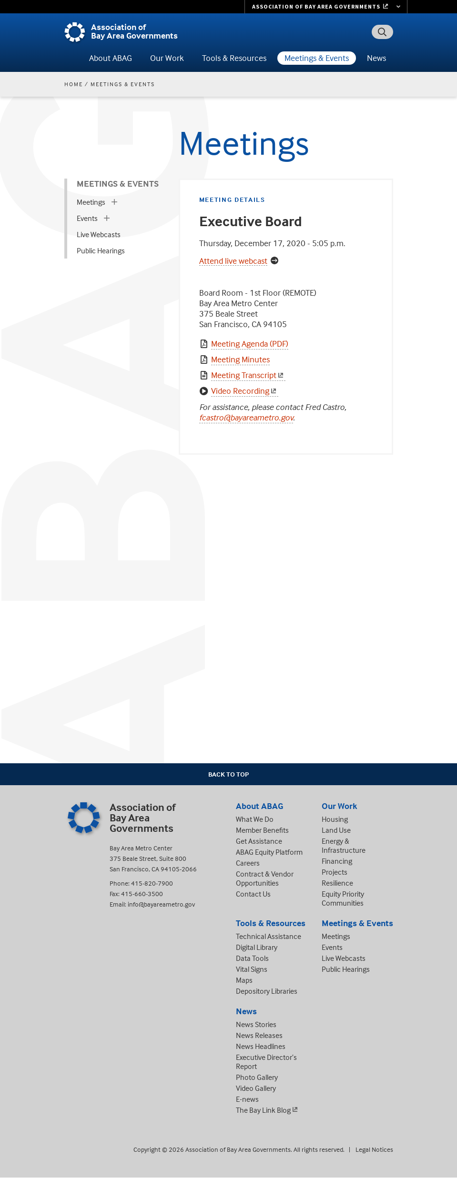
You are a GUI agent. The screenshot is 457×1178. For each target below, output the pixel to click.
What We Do (255, 819)
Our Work (167, 57)
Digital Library (256, 947)
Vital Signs (251, 969)
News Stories (256, 1024)
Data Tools (252, 958)
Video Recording (244, 390)
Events (87, 218)
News (376, 57)
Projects (334, 872)
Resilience (337, 883)
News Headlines (260, 1046)
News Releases (259, 1035)
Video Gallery (256, 1088)
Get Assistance (259, 841)
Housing (335, 819)
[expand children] (114, 202)
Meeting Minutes (240, 359)
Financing (337, 861)
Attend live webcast (233, 261)
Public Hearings (101, 250)
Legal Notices (374, 1149)
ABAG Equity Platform (269, 852)
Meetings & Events (316, 57)
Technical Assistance (268, 936)
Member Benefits (262, 830)
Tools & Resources (234, 57)
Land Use (336, 830)
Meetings (91, 202)
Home (73, 84)
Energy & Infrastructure (344, 845)
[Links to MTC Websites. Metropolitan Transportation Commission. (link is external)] (326, 6)
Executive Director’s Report (266, 1061)
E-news (247, 1099)
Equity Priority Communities (343, 898)
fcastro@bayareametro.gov (246, 417)
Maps (244, 980)
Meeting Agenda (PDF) (249, 343)
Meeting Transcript (248, 374)
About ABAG (110, 57)
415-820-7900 (152, 883)
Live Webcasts (99, 234)
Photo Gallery (257, 1077)
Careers (248, 863)
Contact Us (253, 893)
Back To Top (228, 774)
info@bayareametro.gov (161, 904)
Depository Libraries (266, 991)
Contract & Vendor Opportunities (265, 878)
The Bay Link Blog (263, 1110)
